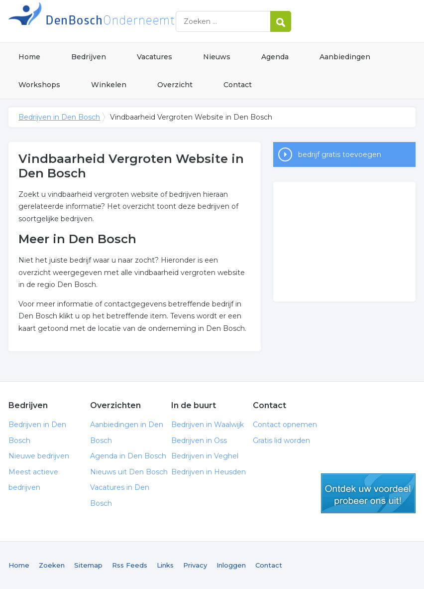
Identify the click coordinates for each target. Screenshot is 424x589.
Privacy (195, 565)
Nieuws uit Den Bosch (129, 471)
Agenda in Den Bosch (128, 455)
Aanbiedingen (344, 56)
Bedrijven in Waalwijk (207, 424)
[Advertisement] (344, 242)
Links (165, 565)
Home (29, 56)
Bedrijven (88, 56)
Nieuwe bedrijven (38, 455)
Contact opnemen (285, 424)
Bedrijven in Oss (199, 440)
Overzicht (175, 84)
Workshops (39, 84)
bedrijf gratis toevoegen (339, 154)
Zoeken (52, 565)
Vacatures (154, 56)
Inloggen (231, 565)
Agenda (275, 56)
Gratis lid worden (281, 440)
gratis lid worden (368, 493)
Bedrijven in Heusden (208, 471)
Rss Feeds (129, 565)
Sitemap (88, 565)
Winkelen (108, 84)
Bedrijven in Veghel (204, 455)
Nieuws (216, 56)
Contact (237, 84)
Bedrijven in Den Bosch (132, 21)
